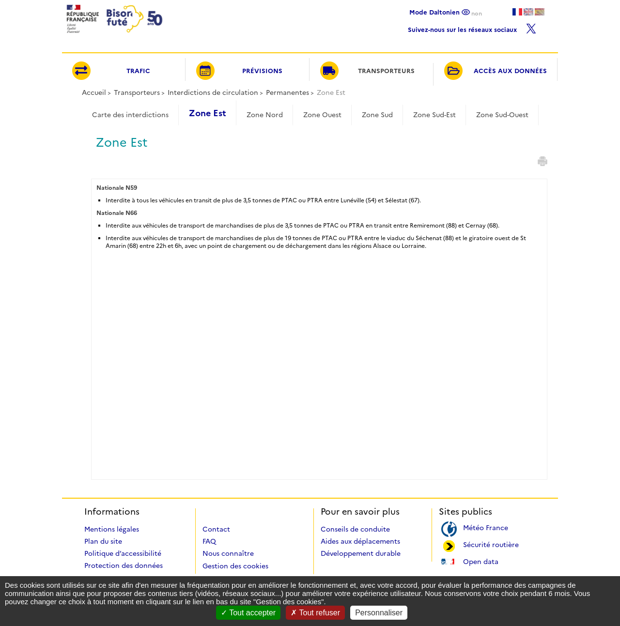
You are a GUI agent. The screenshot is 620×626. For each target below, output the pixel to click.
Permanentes (287, 92)
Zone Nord (265, 114)
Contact (216, 529)
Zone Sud (377, 114)
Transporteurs (137, 92)
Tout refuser (315, 613)
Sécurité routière (491, 544)
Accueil (94, 92)
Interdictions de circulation (213, 92)
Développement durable (361, 553)
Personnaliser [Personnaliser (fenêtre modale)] (379, 613)
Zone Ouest (322, 114)
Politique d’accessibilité (122, 553)
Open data (480, 561)
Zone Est (207, 113)
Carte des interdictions (130, 114)
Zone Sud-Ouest (502, 114)
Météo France (485, 527)
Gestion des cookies (235, 566)
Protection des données (123, 565)
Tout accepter (248, 613)
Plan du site (103, 541)
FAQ (209, 541)
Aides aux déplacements (360, 541)
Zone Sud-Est (434, 114)
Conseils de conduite (355, 529)
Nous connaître (228, 553)
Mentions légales (111, 529)
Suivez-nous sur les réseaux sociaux (472, 27)
